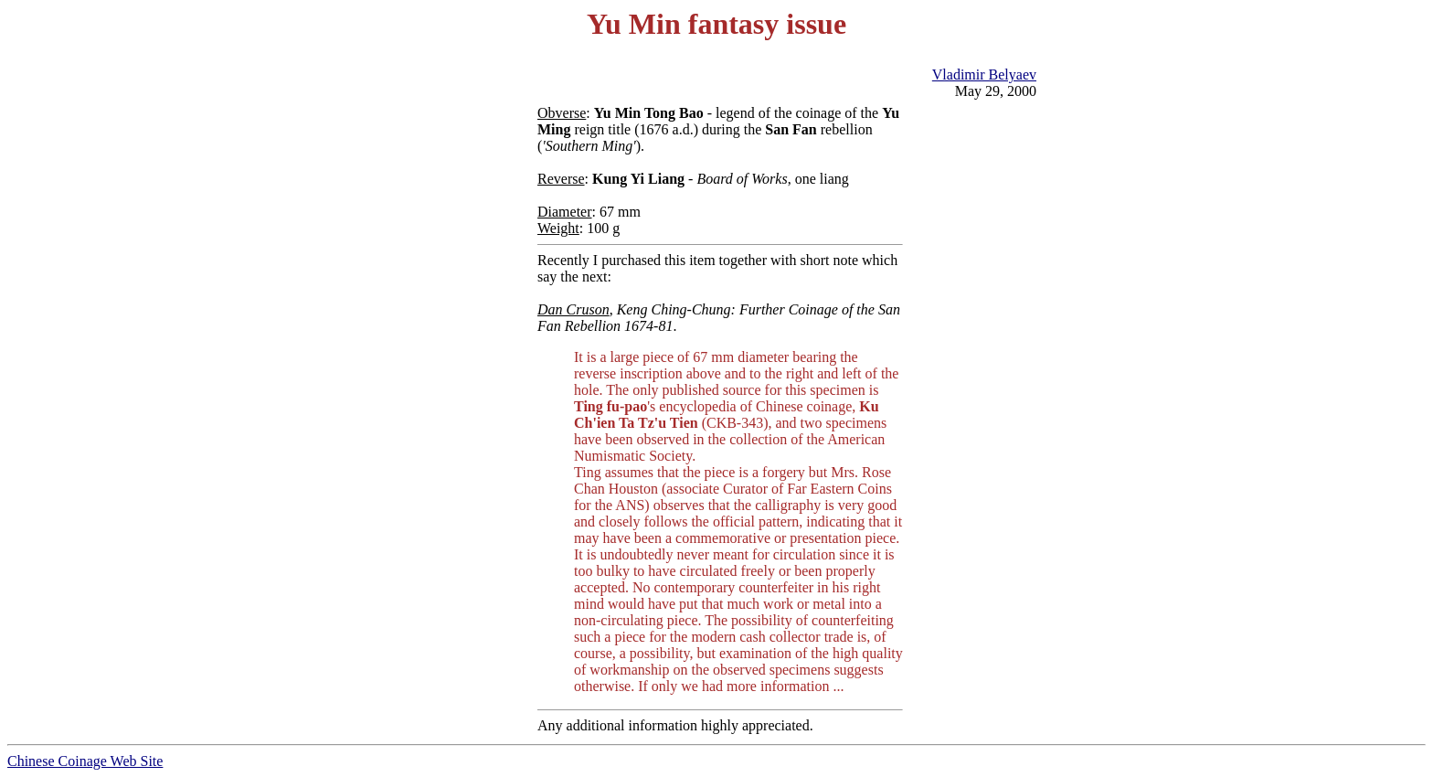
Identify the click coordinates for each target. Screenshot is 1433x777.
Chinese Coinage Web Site (85, 761)
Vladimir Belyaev (984, 74)
